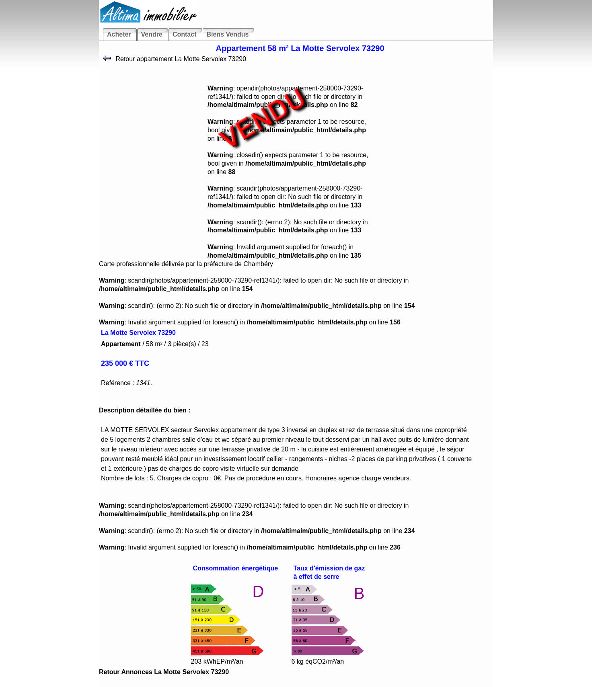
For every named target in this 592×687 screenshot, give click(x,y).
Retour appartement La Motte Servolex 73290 (180, 58)
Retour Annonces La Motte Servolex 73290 (164, 672)
